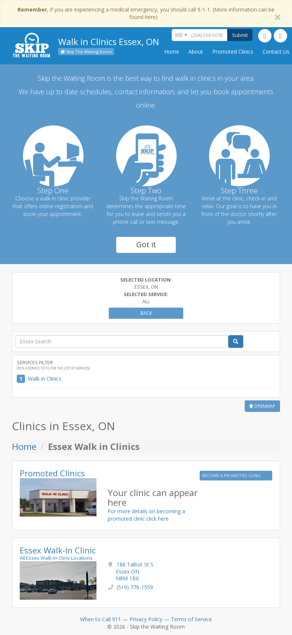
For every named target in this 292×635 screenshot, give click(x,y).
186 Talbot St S (134, 571)
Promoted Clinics (232, 51)
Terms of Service (191, 619)
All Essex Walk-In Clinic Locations (56, 558)
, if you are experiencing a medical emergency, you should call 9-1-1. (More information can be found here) (146, 13)
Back (146, 313)
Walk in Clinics (44, 378)
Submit (240, 35)
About (195, 51)
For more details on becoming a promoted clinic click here (146, 515)
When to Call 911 (100, 619)
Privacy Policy (146, 619)
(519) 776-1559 (135, 587)
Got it (146, 244)
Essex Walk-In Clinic (58, 550)
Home (171, 51)
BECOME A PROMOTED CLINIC (232, 475)
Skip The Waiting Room (86, 51)
